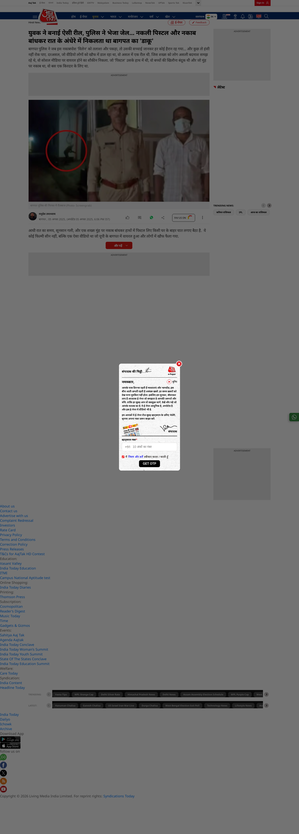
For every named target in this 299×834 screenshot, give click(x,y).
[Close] (179, 364)
